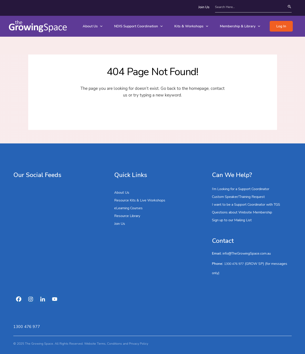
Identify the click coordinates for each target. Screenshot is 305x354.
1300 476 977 (234, 264)
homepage (199, 88)
